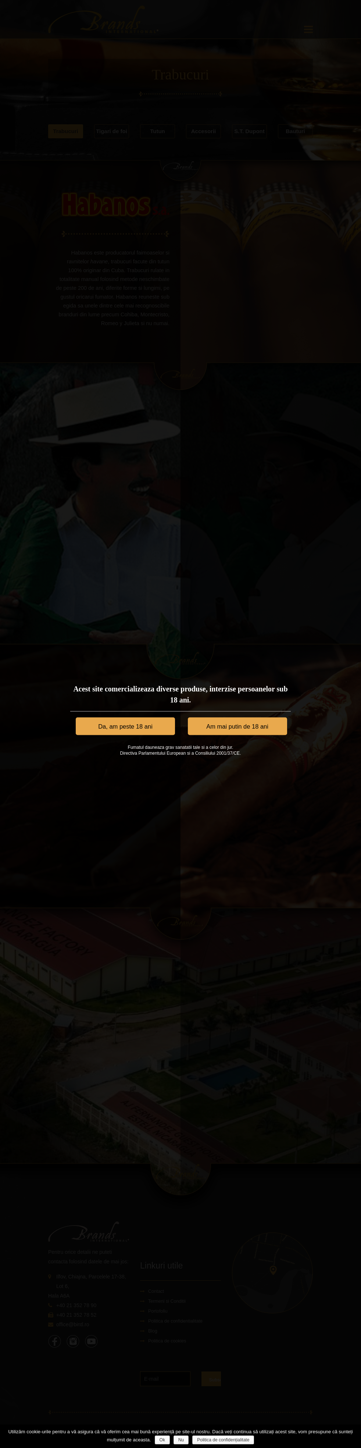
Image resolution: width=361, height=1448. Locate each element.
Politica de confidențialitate (223, 1439)
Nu (181, 1439)
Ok (162, 1439)
